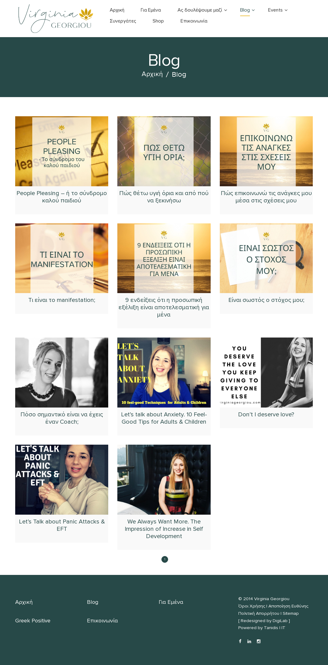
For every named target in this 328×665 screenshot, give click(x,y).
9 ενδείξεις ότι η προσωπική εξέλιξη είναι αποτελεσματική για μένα (164, 307)
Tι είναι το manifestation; (61, 300)
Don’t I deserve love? (266, 414)
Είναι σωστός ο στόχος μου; (266, 300)
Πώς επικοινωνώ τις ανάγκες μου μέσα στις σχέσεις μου (266, 197)
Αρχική (152, 74)
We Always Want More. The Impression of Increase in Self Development (164, 529)
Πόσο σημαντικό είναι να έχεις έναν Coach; (61, 418)
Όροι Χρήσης (251, 606)
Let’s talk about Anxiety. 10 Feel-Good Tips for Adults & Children (164, 418)
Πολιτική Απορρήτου (258, 613)
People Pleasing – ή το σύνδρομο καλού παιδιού (61, 197)
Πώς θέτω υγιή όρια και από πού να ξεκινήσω (164, 197)
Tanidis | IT (274, 627)
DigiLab (280, 620)
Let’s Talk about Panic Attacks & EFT (62, 525)
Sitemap (291, 613)
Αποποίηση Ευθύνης (288, 606)
